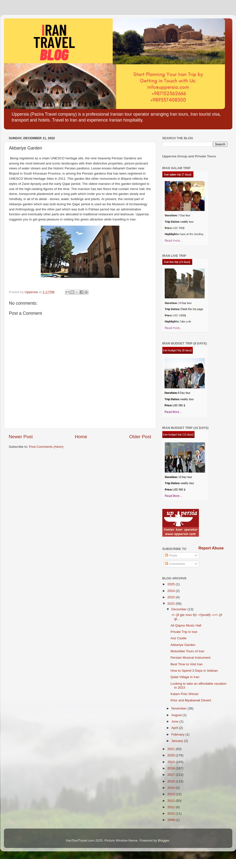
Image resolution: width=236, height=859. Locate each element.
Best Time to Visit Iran (186, 664)
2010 (171, 813)
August (177, 715)
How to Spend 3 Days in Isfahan (194, 670)
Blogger (163, 840)
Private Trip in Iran (183, 632)
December (179, 609)
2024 (171, 591)
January (177, 741)
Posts (171, 555)
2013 (171, 794)
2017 (171, 775)
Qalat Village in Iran (184, 677)
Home (81, 436)
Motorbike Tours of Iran (187, 651)
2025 (171, 584)
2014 (171, 788)
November (179, 708)
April (175, 728)
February (178, 734)
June (175, 721)
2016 (171, 781)
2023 (171, 597)
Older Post (140, 436)
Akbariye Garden (182, 645)
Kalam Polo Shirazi (184, 694)
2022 (171, 603)
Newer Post (21, 436)
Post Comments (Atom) (46, 447)
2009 (171, 820)
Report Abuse (211, 548)
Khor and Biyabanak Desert (190, 700)
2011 (171, 807)
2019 (171, 762)
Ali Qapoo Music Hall (185, 625)
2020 (171, 755)
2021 (171, 749)
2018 (171, 768)
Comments (175, 564)
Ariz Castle (178, 638)
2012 (171, 801)
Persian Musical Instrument (190, 657)
